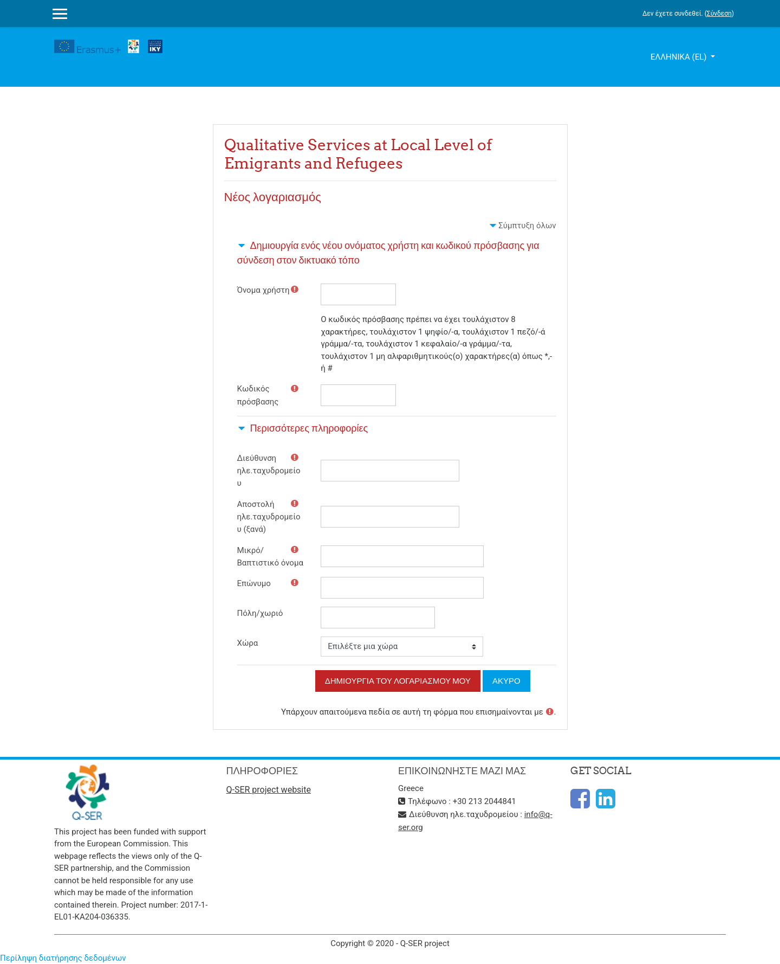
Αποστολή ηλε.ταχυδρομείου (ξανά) (269, 517)
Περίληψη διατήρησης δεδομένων (63, 958)
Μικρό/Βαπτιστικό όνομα (270, 556)
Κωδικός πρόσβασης (258, 395)
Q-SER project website (268, 790)
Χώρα (247, 643)
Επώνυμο (254, 583)
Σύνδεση (719, 13)
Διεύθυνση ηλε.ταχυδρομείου (269, 471)
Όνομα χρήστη (263, 290)
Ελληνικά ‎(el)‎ (679, 57)
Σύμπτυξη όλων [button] (527, 225)
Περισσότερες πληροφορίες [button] (309, 428)
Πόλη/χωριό (260, 613)
